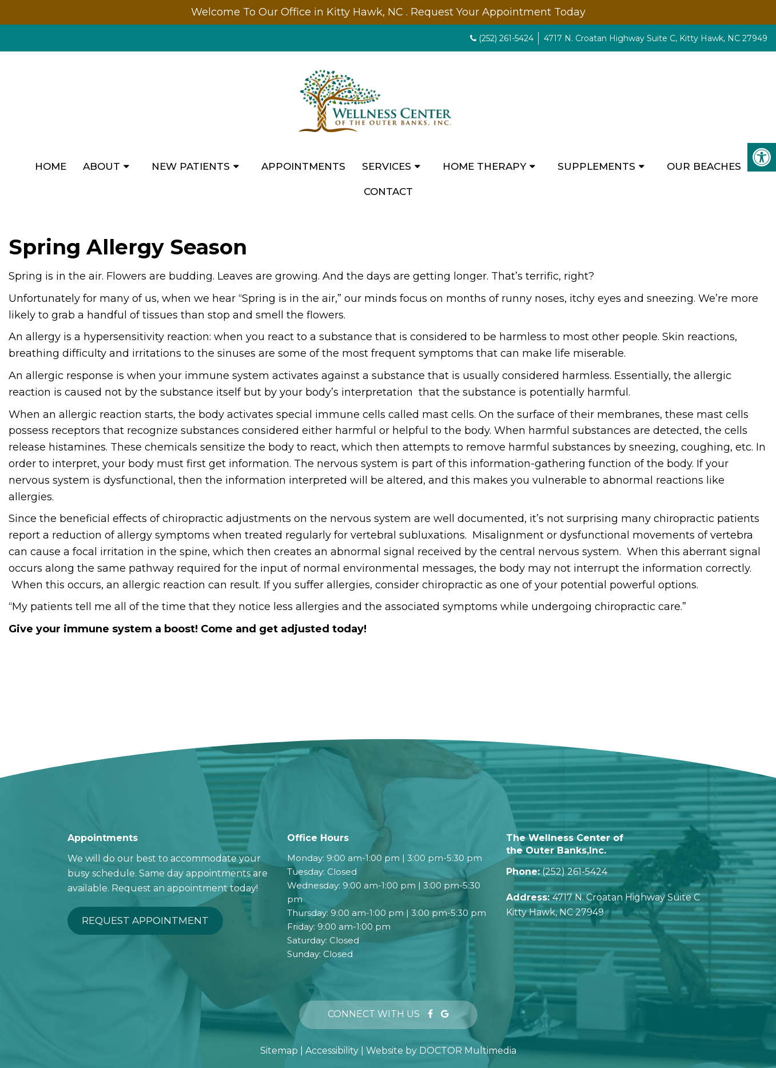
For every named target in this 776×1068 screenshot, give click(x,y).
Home (50, 166)
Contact (388, 191)
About (101, 166)
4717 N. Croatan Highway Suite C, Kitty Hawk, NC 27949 (655, 38)
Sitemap (279, 1050)
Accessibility (332, 1050)
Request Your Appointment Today (498, 12)
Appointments (303, 166)
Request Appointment (145, 920)
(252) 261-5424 (506, 38)
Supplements (596, 166)
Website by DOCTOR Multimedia (441, 1050)
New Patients (191, 166)
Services (386, 166)
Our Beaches (704, 166)
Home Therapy (484, 166)
